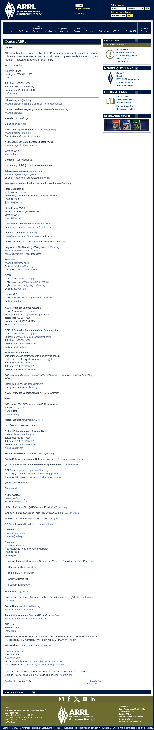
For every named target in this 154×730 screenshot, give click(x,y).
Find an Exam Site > (125, 106)
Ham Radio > (122, 49)
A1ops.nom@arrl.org (42, 524)
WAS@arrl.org (72, 513)
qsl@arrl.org (25, 470)
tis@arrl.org (11, 631)
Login (79, 5)
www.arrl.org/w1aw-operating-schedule (44, 664)
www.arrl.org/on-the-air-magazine (36, 297)
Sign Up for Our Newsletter (130, 721)
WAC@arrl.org (55, 518)
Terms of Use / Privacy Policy (131, 716)
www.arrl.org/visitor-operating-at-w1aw (43, 661)
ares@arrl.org (61, 109)
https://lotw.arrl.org (14, 254)
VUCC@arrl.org (59, 507)
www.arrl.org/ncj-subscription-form (32, 314)
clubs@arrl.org (19, 124)
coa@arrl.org (31, 269)
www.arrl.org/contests (15, 533)
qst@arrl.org (19, 288)
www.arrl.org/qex (27, 333)
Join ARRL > (122, 62)
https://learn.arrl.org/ (15, 236)
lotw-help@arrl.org (50, 247)
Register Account (82, 9)
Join (120, 709)
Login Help (80, 14)
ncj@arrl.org (19, 324)
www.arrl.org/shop (27, 434)
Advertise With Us (126, 711)
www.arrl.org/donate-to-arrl (18, 133)
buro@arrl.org (41, 470)
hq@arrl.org (11, 93)
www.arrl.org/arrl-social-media (19, 609)
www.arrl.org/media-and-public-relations (65, 459)
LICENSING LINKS (115, 92)
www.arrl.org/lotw (13, 250)
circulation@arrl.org (23, 266)
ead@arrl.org (35, 171)
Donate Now (124, 707)
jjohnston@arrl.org (14, 202)
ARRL (34, 9)
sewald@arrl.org (13, 218)
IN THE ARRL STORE (117, 115)
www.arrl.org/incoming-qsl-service (44, 473)
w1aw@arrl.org (12, 658)
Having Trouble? (94, 683)
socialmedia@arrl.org (29, 606)
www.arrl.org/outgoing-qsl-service (44, 477)
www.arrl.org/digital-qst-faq (35, 282)
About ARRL (10, 681)
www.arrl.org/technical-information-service (26, 618)
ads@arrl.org (24, 100)
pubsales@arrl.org (14, 448)
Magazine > (126, 55)
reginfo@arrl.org (13, 555)
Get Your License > (125, 52)
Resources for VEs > (125, 109)
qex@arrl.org (19, 347)
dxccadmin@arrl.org (15, 498)
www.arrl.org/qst (27, 278)
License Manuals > (124, 100)
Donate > (120, 76)
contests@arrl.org (14, 536)
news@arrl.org (12, 414)
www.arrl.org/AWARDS (16, 501)
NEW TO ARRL (113, 40)
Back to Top (95, 681)
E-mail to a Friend (126, 719)
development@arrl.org (44, 129)
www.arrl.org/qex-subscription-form (33, 337)
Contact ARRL (125, 714)
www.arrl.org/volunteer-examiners (21, 145)
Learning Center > (124, 82)
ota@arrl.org (19, 301)
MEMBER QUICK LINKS (118, 68)
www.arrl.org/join (44, 359)
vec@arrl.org (11, 154)
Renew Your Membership (134, 709)
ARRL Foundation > (125, 85)
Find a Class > (122, 97)
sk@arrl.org (23, 591)
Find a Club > (122, 58)
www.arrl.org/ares (13, 112)
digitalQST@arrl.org (35, 285)
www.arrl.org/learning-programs (20, 174)
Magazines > (133, 79)
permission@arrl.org (44, 453)
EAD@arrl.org (30, 232)
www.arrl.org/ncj (27, 311)
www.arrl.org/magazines (17, 263)
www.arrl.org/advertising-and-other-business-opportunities (33, 103)
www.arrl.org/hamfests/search (41, 227)
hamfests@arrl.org (41, 223)
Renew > (120, 73)
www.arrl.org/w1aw (14, 651)
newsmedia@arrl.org (32, 420)
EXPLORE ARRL (14, 692)
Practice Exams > (124, 103)
